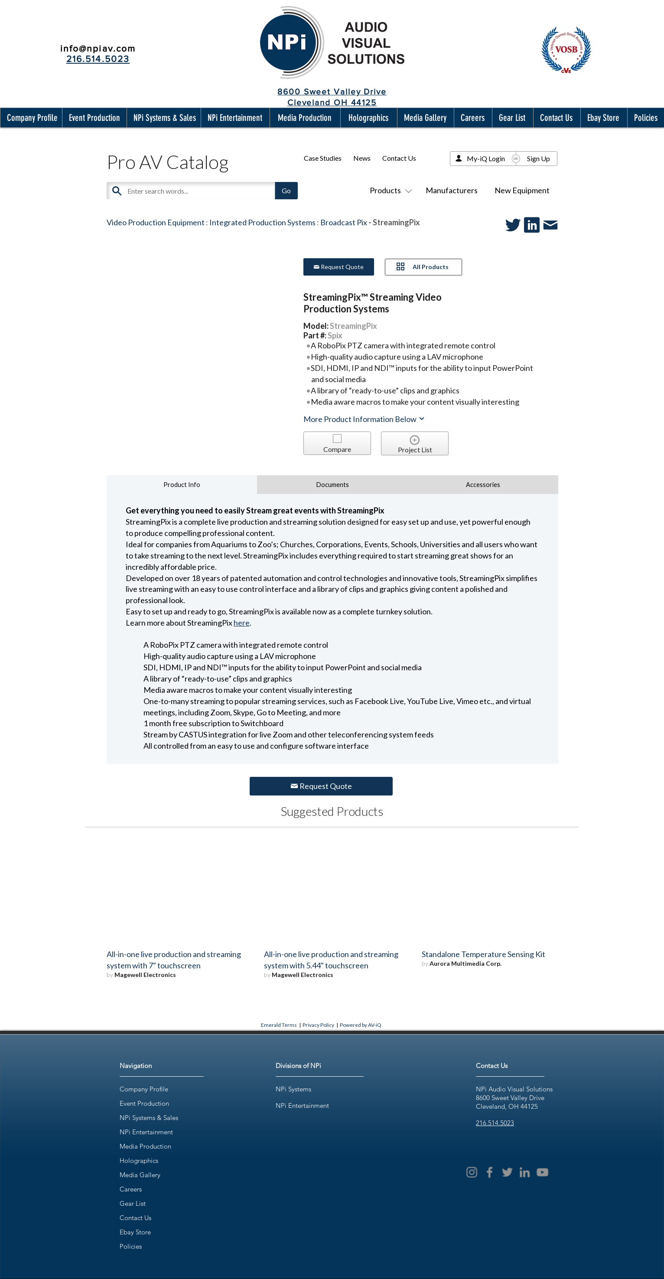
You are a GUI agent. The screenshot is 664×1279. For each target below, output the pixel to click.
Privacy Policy (318, 1025)
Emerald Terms (279, 1025)
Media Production (145, 1146)
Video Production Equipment (156, 222)
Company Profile (144, 1089)
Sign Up (538, 158)
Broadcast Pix (343, 222)
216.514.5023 (495, 1123)
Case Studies (323, 158)
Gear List (133, 1203)
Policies (131, 1246)
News (362, 158)
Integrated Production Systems (262, 222)
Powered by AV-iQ (360, 1025)
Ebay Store (135, 1232)
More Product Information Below (364, 419)
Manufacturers (452, 190)
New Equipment (522, 190)
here (242, 622)
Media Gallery (140, 1175)
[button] (30, 117)
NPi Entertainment (146, 1132)
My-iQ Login (486, 158)
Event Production (144, 1103)
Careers (131, 1189)
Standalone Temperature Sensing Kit (483, 954)
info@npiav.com (98, 48)
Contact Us (399, 158)
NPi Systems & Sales (149, 1117)
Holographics (139, 1160)
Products (389, 190)
